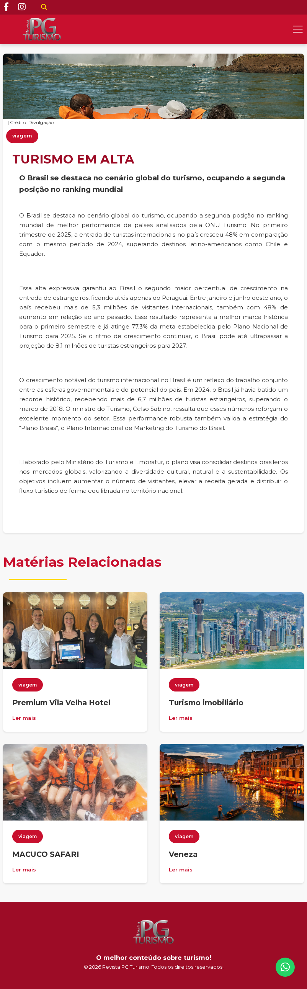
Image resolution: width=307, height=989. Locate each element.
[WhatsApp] (285, 967)
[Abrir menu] (298, 29)
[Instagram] (22, 7)
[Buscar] (44, 7)
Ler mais (24, 718)
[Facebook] (6, 7)
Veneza (183, 854)
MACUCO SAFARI (45, 854)
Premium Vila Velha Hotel (61, 702)
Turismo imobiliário (206, 702)
